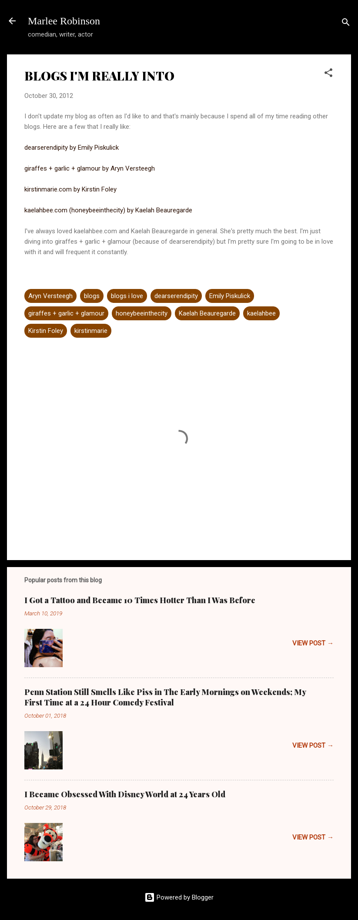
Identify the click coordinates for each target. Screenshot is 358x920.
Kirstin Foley (45, 331)
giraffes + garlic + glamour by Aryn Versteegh (89, 168)
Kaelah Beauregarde (207, 313)
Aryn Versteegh (50, 296)
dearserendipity (176, 296)
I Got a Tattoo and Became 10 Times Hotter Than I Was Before (139, 600)
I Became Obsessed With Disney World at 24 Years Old (124, 794)
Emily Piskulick (229, 296)
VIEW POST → (313, 643)
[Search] (346, 23)
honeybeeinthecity (141, 313)
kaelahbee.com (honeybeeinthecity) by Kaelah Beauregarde (108, 210)
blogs (92, 296)
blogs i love (127, 296)
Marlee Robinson (64, 21)
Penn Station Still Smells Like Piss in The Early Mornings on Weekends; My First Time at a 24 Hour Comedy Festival (165, 697)
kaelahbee (261, 313)
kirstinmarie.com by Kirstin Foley (70, 189)
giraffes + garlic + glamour (66, 313)
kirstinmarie (90, 331)
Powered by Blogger (179, 897)
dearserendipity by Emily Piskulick (71, 147)
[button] (328, 74)
